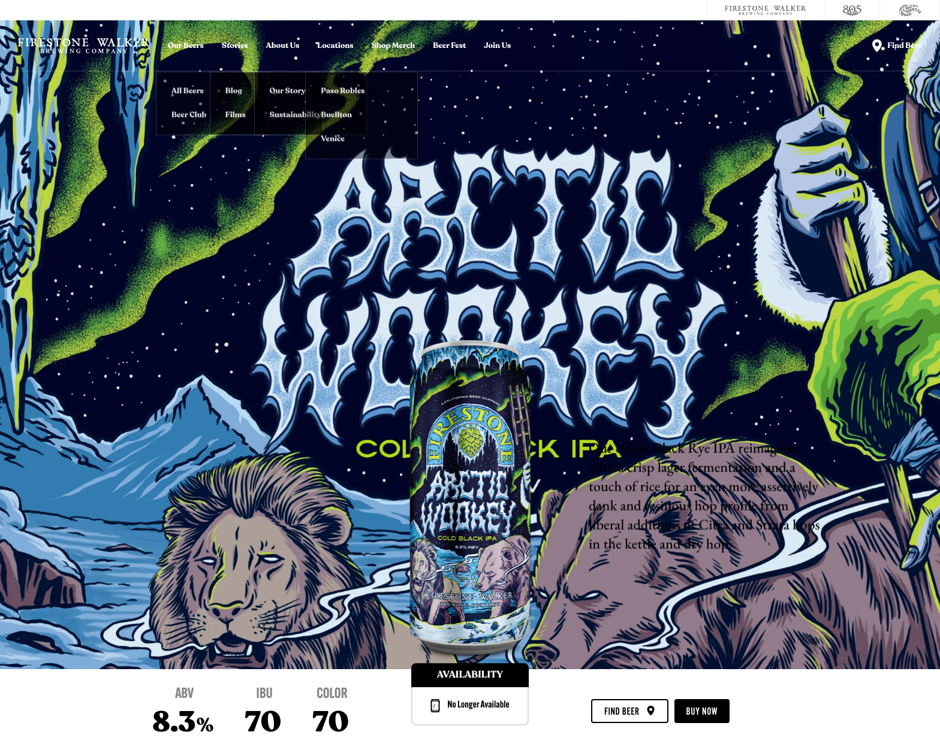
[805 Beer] (852, 10)
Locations (335, 46)
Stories (235, 46)
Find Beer (629, 712)
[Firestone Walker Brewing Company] (765, 10)
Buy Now (702, 712)
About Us (283, 46)
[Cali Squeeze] (910, 10)
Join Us (497, 46)
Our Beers (186, 46)
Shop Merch (393, 46)
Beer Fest (449, 46)
